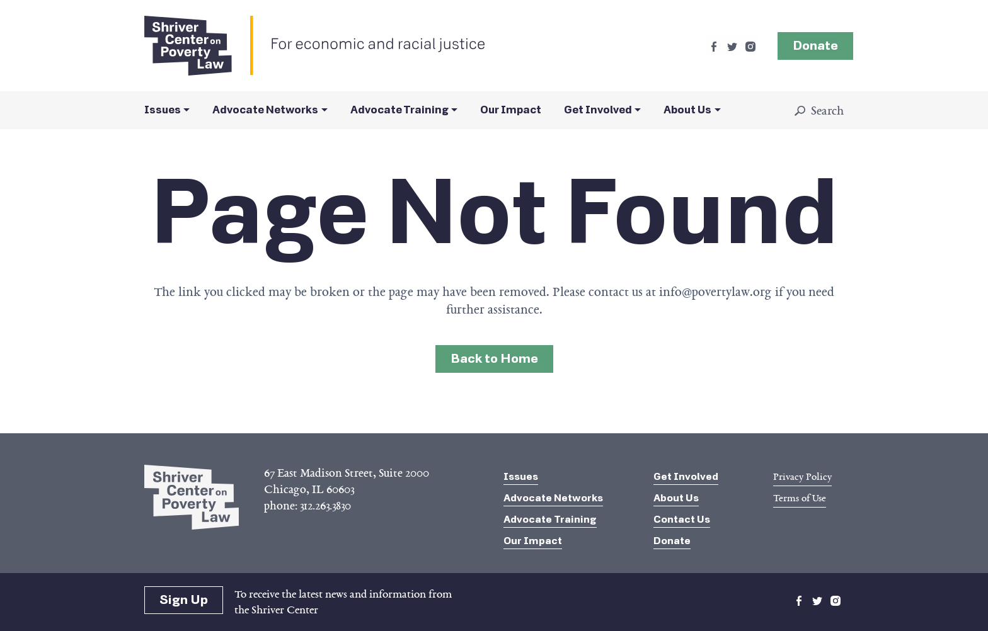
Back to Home (494, 359)
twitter (732, 47)
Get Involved (598, 110)
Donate (672, 541)
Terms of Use (799, 498)
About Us (687, 110)
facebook (714, 47)
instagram (750, 47)
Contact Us (681, 519)
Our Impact (510, 110)
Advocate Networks (265, 110)
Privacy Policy (802, 477)
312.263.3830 (325, 505)
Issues (162, 110)
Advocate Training (399, 110)
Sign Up (183, 600)
